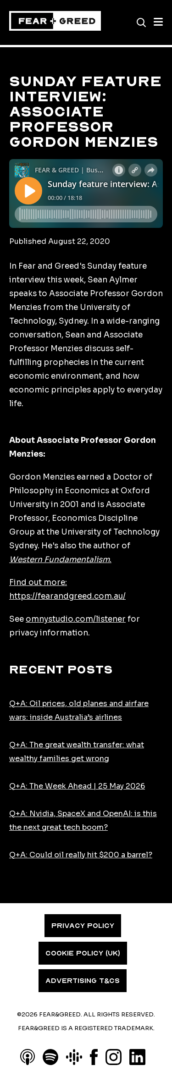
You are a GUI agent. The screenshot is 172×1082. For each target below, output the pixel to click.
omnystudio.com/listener (76, 619)
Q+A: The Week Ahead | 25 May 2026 (77, 786)
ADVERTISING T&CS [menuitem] (82, 980)
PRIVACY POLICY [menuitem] (82, 925)
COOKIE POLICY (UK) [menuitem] (82, 953)
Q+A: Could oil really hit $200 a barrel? (80, 855)
